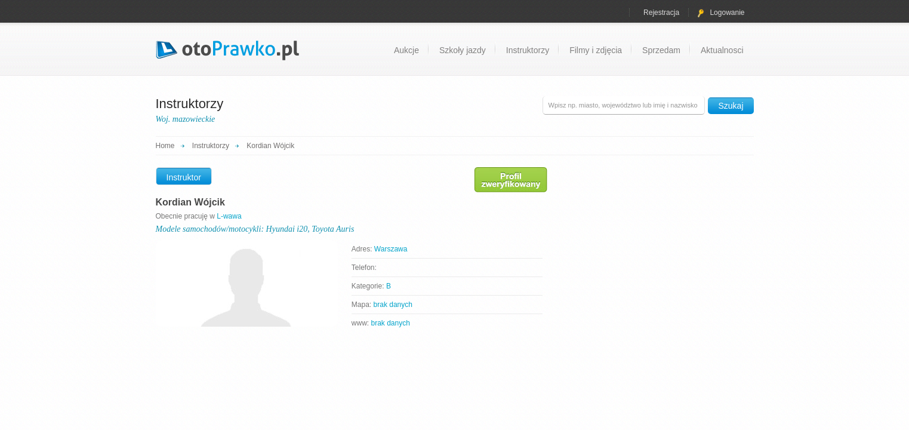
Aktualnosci (722, 50)
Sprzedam (661, 50)
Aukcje (406, 50)
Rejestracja (661, 12)
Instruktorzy (527, 50)
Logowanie (721, 12)
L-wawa (229, 216)
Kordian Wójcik (270, 146)
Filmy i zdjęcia (595, 50)
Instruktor (184, 177)
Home (165, 146)
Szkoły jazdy (462, 50)
